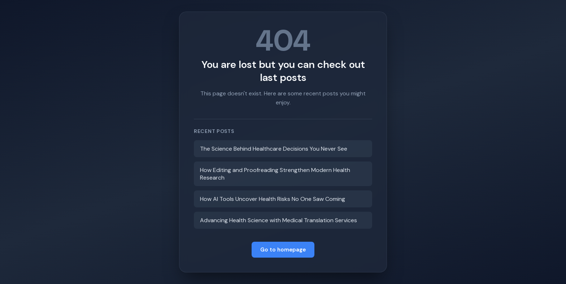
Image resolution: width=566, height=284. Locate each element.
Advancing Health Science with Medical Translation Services (278, 220)
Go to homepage (283, 249)
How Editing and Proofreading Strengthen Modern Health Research (275, 173)
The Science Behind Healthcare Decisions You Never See (273, 148)
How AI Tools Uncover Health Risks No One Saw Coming (272, 199)
